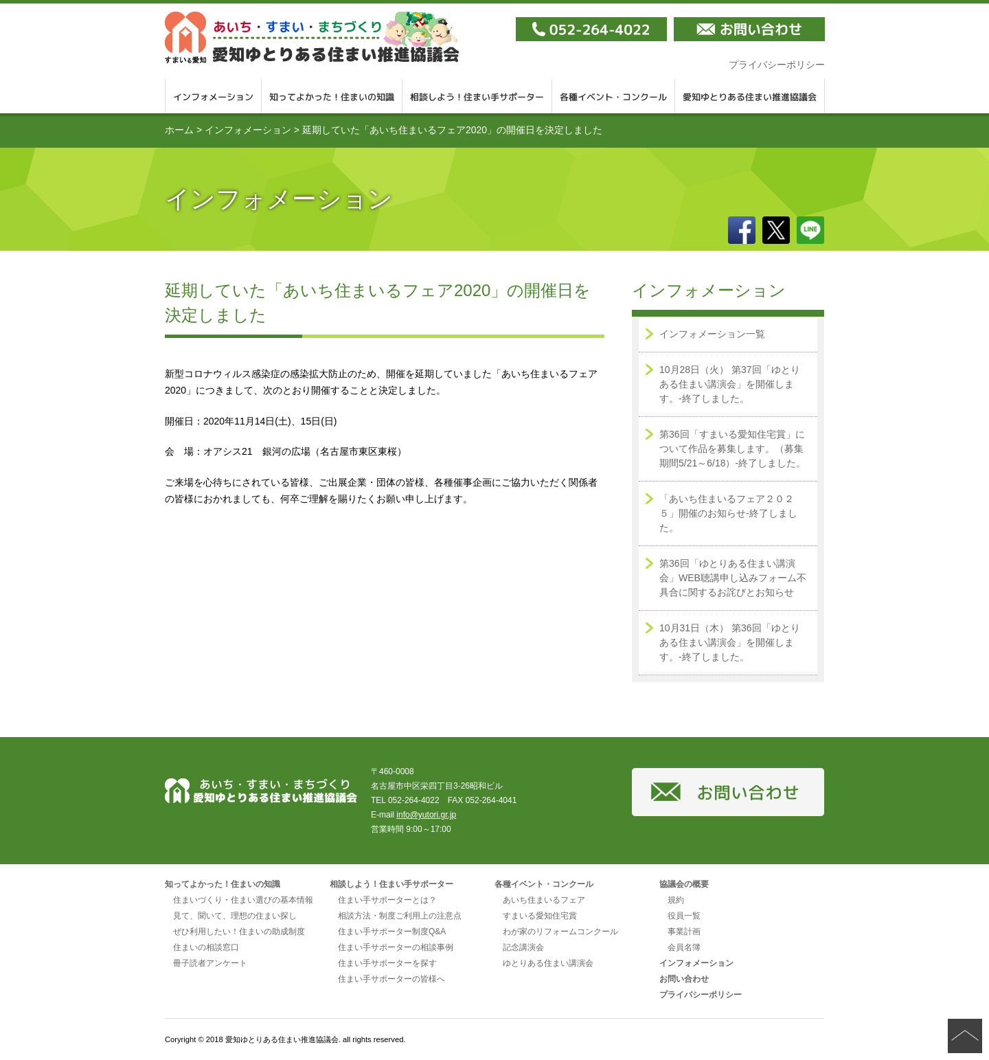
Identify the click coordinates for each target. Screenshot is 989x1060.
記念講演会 (523, 947)
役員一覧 (684, 916)
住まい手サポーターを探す (387, 963)
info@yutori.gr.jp (426, 815)
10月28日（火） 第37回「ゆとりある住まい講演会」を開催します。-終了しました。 (729, 384)
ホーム (179, 129)
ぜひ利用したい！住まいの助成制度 (239, 931)
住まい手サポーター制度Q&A (392, 931)
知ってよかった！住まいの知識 (332, 96)
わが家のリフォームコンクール (560, 931)
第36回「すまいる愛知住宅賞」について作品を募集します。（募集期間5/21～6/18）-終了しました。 (732, 449)
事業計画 (684, 931)
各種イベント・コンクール (613, 96)
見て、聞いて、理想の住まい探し (235, 916)
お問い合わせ (684, 979)
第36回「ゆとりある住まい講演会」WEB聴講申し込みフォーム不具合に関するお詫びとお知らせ (732, 578)
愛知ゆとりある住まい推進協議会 (750, 96)
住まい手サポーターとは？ (387, 900)
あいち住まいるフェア (544, 900)
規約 (676, 900)
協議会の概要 (684, 884)
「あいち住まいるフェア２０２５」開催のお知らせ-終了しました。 (728, 513)
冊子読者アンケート (210, 963)
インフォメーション (213, 96)
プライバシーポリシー (777, 64)
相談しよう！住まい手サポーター (477, 96)
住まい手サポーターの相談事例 (395, 947)
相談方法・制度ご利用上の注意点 (400, 916)
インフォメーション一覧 (712, 333)
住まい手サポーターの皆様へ (391, 979)
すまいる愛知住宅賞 (540, 916)
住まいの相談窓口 (206, 947)
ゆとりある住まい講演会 (548, 963)
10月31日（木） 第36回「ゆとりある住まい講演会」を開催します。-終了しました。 (729, 642)
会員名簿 (684, 947)
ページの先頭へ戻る (965, 1036)
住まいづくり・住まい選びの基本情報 (243, 900)
